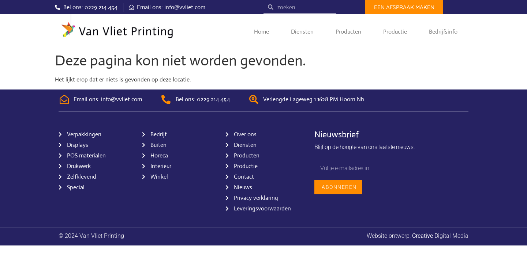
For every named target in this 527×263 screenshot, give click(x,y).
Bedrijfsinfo (443, 31)
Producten (348, 31)
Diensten (302, 31)
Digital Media (440, 235)
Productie (395, 31)
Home (261, 31)
